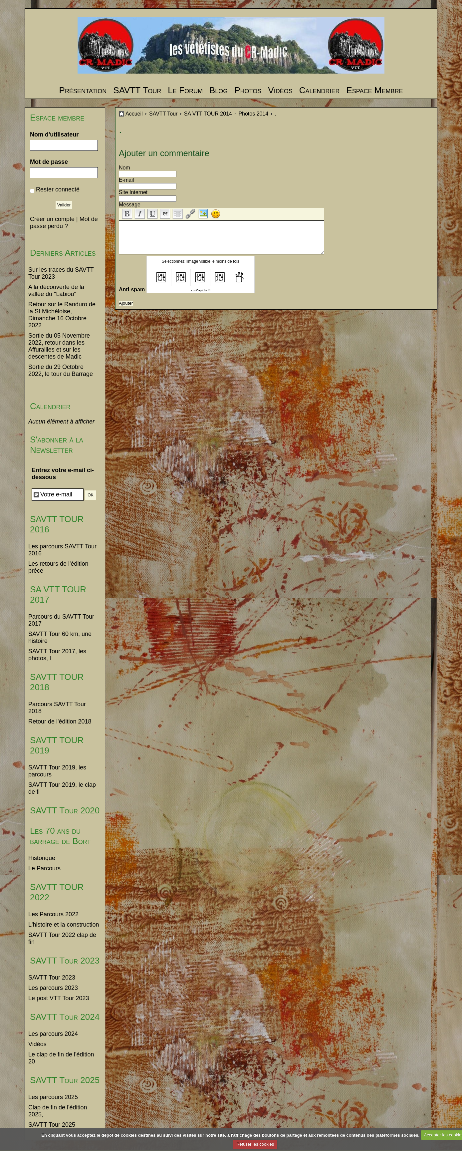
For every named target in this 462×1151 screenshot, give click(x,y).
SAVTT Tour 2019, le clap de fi (62, 788)
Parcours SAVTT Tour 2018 (57, 708)
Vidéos (280, 90)
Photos (247, 90)
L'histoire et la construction (63, 924)
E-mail (126, 180)
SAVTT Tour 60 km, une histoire (60, 637)
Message (129, 204)
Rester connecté (58, 189)
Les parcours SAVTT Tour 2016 (62, 550)
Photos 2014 (253, 114)
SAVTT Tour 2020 (65, 810)
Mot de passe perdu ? (64, 222)
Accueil (134, 114)
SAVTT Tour (137, 90)
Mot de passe (49, 161)
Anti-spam (132, 289)
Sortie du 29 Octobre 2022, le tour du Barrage (60, 370)
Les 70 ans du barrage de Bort (60, 836)
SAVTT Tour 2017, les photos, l (57, 655)
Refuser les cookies (255, 1144)
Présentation (83, 90)
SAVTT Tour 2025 (65, 1080)
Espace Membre (374, 90)
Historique (41, 858)
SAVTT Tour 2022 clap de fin (62, 938)
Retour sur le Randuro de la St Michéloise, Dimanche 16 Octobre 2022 (62, 315)
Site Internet (133, 192)
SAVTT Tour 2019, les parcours (57, 771)
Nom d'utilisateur (54, 134)
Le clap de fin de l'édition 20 (61, 1058)
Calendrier (319, 90)
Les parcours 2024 (53, 1033)
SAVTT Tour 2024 (65, 1017)
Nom (124, 167)
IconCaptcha (198, 290)
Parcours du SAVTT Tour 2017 (61, 620)
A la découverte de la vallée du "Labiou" (56, 290)
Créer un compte (52, 219)
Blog (218, 90)
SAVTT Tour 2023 (65, 961)
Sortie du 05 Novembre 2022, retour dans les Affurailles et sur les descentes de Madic (59, 346)
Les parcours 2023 (53, 988)
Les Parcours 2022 (53, 914)
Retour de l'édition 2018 (60, 721)
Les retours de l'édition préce (58, 567)
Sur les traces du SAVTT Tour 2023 (61, 273)
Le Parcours (44, 868)
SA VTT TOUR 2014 (208, 114)
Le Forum (185, 90)
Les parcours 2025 (53, 1097)
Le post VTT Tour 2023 (58, 998)
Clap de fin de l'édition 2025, (57, 1111)
